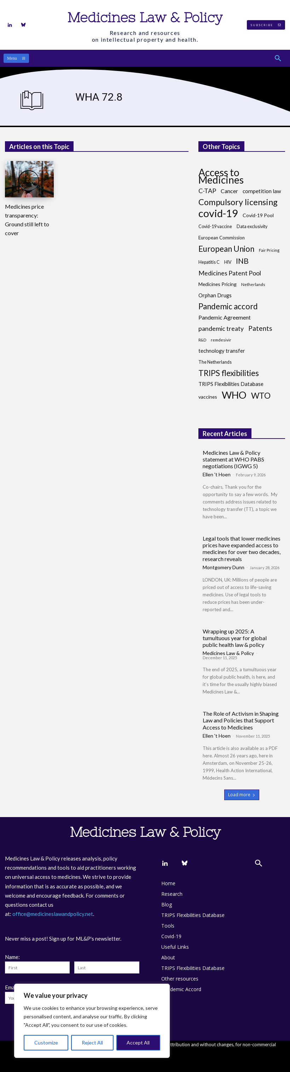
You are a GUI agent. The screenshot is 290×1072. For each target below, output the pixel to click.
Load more (241, 795)
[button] (277, 58)
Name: (12, 957)
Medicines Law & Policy (228, 653)
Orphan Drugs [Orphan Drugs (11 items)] (215, 295)
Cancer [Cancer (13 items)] (229, 190)
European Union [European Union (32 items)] (226, 248)
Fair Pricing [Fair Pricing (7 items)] (269, 250)
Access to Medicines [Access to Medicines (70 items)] (221, 176)
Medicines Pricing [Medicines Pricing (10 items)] (217, 284)
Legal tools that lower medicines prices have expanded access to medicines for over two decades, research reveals (241, 548)
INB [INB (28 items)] (242, 261)
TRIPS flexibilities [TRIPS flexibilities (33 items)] (228, 373)
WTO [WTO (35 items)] (261, 395)
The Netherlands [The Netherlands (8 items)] (215, 362)
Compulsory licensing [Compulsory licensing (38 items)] (238, 202)
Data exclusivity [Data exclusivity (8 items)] (252, 226)
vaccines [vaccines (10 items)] (207, 397)
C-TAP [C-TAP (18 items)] (207, 191)
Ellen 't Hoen (217, 474)
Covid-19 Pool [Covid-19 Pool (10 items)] (258, 215)
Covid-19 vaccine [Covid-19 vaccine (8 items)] (215, 226)
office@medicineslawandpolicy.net (52, 914)
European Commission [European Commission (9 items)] (221, 237)
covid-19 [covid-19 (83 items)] (218, 213)
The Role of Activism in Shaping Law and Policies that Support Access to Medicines (241, 720)
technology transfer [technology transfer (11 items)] (221, 351)
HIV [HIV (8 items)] (227, 262)
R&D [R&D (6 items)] (202, 340)
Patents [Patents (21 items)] (260, 328)
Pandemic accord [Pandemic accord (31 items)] (228, 306)
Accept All (138, 1043)
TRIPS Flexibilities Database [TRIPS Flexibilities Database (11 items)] (230, 384)
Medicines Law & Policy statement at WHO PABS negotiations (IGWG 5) (233, 459)
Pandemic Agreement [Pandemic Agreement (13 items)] (224, 317)
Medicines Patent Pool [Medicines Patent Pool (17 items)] (229, 273)
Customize (46, 1043)
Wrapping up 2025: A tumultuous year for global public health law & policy (235, 638)
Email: (12, 987)
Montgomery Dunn (223, 567)
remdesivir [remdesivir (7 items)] (221, 340)
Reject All (92, 1043)
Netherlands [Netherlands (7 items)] (253, 284)
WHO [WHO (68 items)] (234, 395)
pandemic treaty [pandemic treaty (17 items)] (221, 328)
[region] (92, 1021)
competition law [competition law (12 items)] (262, 191)
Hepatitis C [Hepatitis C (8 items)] (209, 262)
